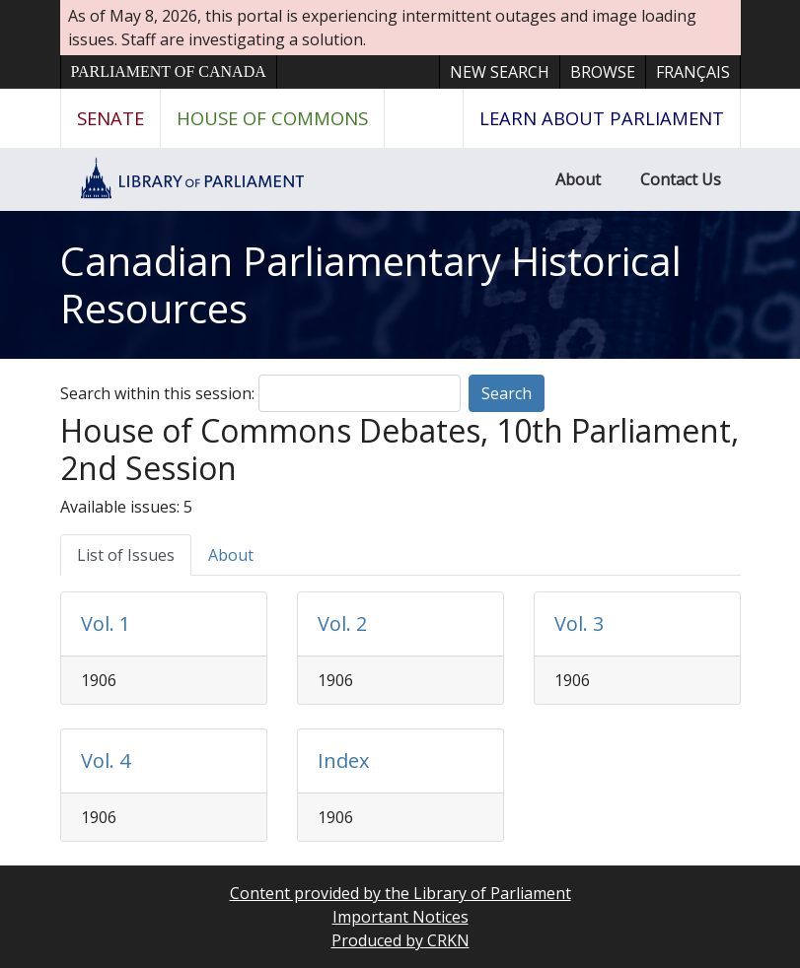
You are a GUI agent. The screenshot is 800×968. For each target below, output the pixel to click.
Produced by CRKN (400, 940)
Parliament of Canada (168, 71)
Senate (110, 117)
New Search (499, 72)
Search (506, 393)
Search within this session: (157, 393)
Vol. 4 (105, 760)
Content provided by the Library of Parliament (400, 893)
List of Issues (126, 555)
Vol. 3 (579, 623)
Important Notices (400, 917)
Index (343, 760)
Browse (602, 72)
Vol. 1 (105, 623)
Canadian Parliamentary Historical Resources (371, 284)
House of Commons (272, 117)
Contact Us (680, 179)
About (578, 179)
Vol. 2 (342, 623)
